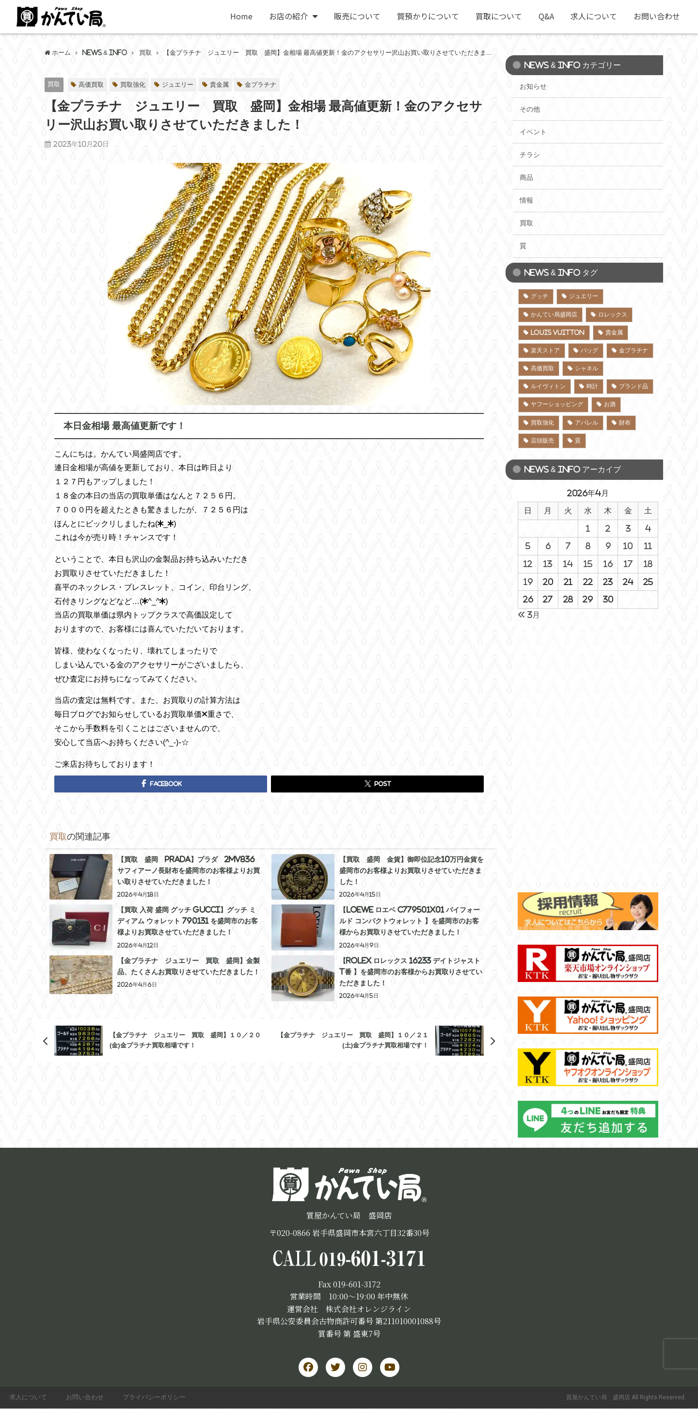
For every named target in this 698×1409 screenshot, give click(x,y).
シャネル (586, 368)
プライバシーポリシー (155, 1397)
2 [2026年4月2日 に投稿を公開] (607, 528)
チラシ (530, 154)
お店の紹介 (293, 16)
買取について (499, 16)
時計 (592, 386)
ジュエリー (177, 84)
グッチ (539, 296)
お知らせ (533, 86)
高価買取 (91, 84)
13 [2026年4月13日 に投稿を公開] (547, 564)
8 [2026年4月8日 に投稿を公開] (588, 546)
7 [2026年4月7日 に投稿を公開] (568, 546)
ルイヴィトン (548, 386)
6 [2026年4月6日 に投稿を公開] (548, 546)
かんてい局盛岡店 (554, 314)
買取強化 (132, 84)
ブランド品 (633, 386)
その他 (530, 109)
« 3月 (529, 614)
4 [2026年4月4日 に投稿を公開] (648, 528)
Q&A (546, 16)
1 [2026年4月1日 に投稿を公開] (588, 528)
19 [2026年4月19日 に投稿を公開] (528, 582)
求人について (594, 16)
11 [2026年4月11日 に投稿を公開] (648, 546)
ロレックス (612, 314)
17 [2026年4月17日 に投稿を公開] (628, 564)
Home (241, 16)
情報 (526, 200)
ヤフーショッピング (557, 404)
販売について (357, 16)
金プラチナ (260, 84)
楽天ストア (545, 350)
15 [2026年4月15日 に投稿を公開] (588, 564)
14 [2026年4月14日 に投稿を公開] (568, 564)
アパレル (586, 423)
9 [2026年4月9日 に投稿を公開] (608, 546)
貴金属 (219, 84)
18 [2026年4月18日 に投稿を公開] (648, 564)
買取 (54, 84)
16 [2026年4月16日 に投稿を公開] (608, 564)
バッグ (589, 350)
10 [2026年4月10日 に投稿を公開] (628, 546)
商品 (526, 177)
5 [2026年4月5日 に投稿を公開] (527, 546)
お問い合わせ (657, 16)
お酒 (610, 404)
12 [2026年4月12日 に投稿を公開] (528, 564)
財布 (625, 423)
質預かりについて (428, 16)
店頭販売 (542, 440)
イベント (533, 131)
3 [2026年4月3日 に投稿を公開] (628, 528)
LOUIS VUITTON (558, 332)
